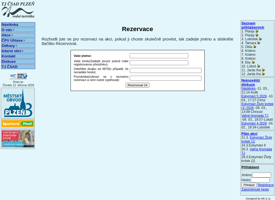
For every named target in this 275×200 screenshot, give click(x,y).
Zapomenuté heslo (255, 189)
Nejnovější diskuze (250, 82)
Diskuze (9, 61)
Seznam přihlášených (252, 25)
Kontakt (9, 56)
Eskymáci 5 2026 (254, 96)
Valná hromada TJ (254, 116)
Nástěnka (10, 24)
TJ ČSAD (10, 67)
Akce (7, 35)
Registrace (265, 185)
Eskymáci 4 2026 (254, 123)
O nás (8, 30)
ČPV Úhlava (13, 40)
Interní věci (13, 51)
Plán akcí (249, 133)
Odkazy (9, 46)
